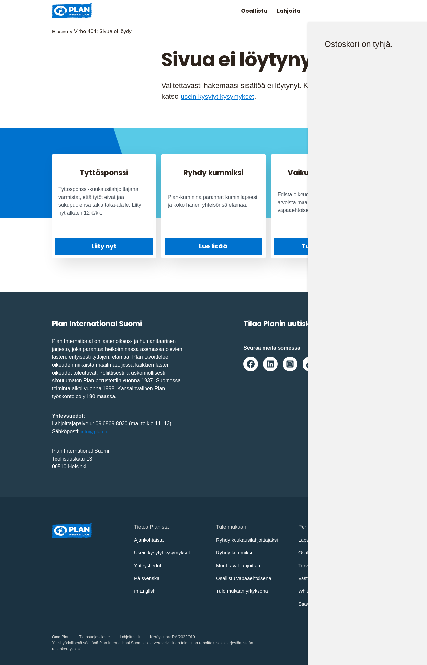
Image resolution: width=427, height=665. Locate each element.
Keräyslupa (160, 637)
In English (145, 591)
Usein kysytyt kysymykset (163, 552)
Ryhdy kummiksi (235, 552)
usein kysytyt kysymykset (221, 96)
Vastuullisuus (313, 578)
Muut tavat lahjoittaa (239, 565)
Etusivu (60, 31)
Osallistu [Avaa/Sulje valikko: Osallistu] (246, 11)
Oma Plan (60, 637)
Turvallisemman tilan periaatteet (335, 565)
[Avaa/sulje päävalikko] (364, 11)
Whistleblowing (315, 591)
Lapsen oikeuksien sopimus (330, 540)
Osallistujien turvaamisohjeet (331, 552)
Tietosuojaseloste (94, 637)
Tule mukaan (323, 246)
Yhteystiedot (148, 565)
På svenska (147, 578)
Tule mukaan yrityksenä (243, 591)
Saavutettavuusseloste (324, 604)
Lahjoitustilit (130, 637)
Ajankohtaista (150, 540)
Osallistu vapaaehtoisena (245, 578)
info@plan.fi (95, 431)
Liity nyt (104, 246)
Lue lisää (213, 246)
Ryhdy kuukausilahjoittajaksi (249, 540)
